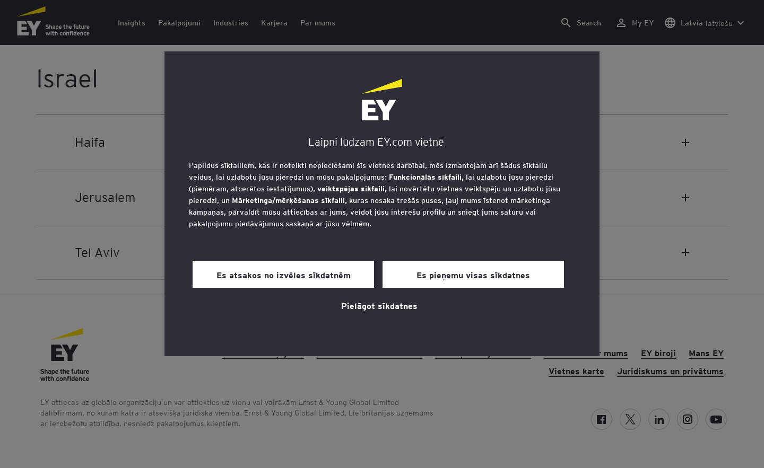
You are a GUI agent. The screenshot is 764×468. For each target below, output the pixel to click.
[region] (382, 203)
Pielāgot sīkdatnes (379, 305)
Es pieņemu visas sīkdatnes (473, 274)
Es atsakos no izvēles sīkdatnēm (283, 274)
